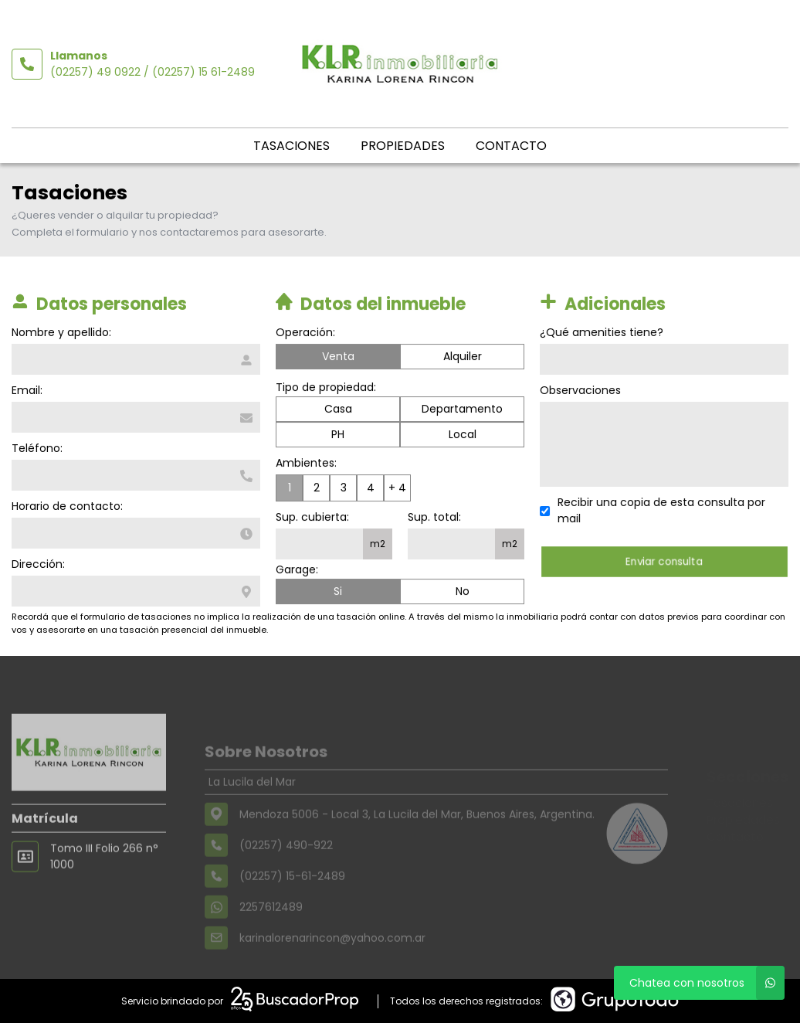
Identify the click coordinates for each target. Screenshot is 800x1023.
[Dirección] (134, 591)
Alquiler (462, 357)
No (462, 592)
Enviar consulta (665, 561)
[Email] (134, 417)
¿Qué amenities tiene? (603, 332)
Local (462, 436)
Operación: (305, 334)
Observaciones (581, 390)
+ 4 (397, 489)
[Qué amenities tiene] (665, 359)
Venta (338, 357)
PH (337, 436)
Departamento (462, 410)
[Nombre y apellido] (134, 359)
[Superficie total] (451, 545)
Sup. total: (434, 518)
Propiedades (403, 146)
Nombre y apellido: (60, 332)
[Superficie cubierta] (319, 545)
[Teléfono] (134, 475)
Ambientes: (306, 464)
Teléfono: (35, 448)
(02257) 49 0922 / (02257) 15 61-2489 (152, 72)
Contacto (511, 146)
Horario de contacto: (65, 506)
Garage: (297, 571)
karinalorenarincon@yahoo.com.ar (332, 960)
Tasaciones (291, 146)
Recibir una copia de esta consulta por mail (663, 510)
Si (338, 592)
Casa (338, 410)
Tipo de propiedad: (326, 388)
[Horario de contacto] (134, 533)
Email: (25, 390)
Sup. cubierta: (312, 518)
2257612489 (271, 929)
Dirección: (36, 564)
